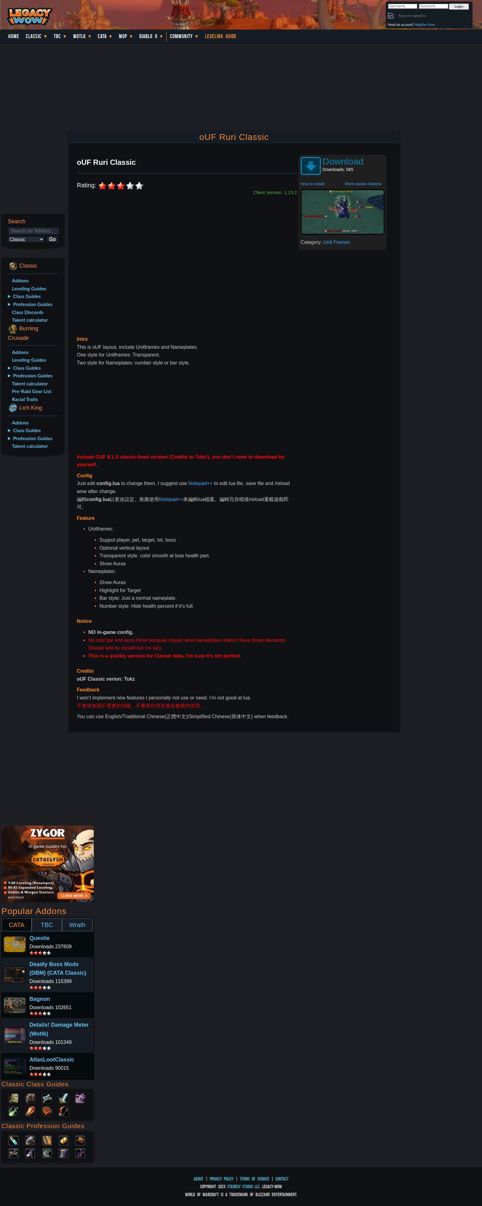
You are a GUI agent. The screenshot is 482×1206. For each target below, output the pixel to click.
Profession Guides (33, 304)
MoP (123, 36)
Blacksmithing (30, 1140)
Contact (282, 1178)
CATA (16, 924)
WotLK (79, 36)
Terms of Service (254, 1178)
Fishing (80, 1153)
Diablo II (148, 36)
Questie (40, 938)
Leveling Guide (221, 36)
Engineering (63, 1140)
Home (13, 36)
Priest (47, 1098)
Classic (33, 36)
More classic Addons (363, 183)
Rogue (13, 1111)
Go (52, 239)
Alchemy (13, 1140)
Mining (30, 1153)
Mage (30, 1111)
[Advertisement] (32, 558)
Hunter (63, 1111)
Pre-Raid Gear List (31, 391)
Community (181, 36)
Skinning (47, 1153)
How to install (312, 183)
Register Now (425, 24)
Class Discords (27, 312)
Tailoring (63, 1153)
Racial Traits (25, 399)
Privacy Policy (222, 1178)
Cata (102, 36)
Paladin (13, 1098)
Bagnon (40, 999)
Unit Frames (336, 242)
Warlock (80, 1098)
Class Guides (27, 296)
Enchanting (47, 1140)
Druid (30, 1098)
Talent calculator (30, 320)
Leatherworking (80, 1140)
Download (342, 161)
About (198, 1178)
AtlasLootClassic (52, 1060)
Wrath (77, 924)
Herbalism (13, 1153)
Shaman (47, 1111)
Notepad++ (200, 483)
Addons (20, 280)
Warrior (63, 1098)
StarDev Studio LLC (243, 1186)
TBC (57, 36)
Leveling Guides (29, 288)
